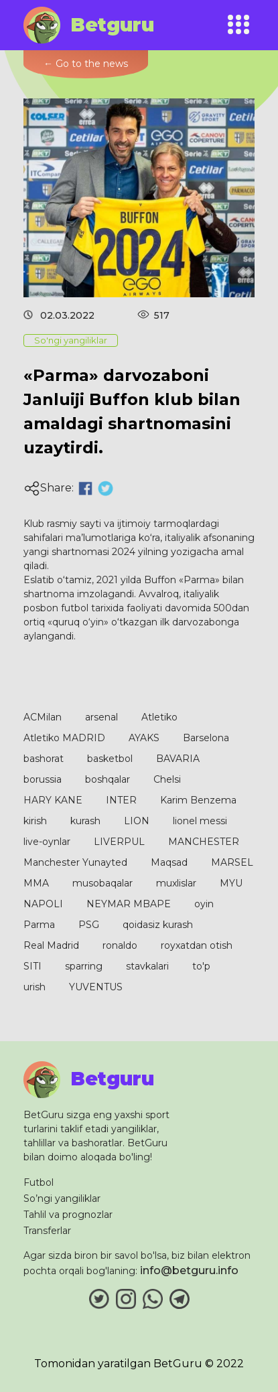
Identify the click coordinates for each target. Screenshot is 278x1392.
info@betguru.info (189, 1270)
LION (136, 821)
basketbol (110, 759)
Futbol (38, 1182)
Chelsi (167, 779)
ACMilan (42, 717)
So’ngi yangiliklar (61, 1198)
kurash (85, 821)
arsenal (101, 717)
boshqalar (107, 779)
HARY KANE (52, 800)
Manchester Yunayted (75, 862)
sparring (83, 966)
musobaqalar (102, 883)
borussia (42, 779)
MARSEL (232, 862)
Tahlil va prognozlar (68, 1215)
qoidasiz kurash (158, 925)
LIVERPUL (119, 842)
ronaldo (119, 945)
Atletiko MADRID (64, 738)
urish (34, 987)
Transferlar (47, 1231)
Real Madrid (51, 945)
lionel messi (200, 821)
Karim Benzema (198, 800)
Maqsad (169, 862)
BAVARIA (178, 759)
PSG (88, 925)
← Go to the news (86, 64)
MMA (36, 883)
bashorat (43, 759)
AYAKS (144, 738)
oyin (204, 904)
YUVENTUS (96, 987)
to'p (201, 966)
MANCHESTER (203, 842)
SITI (32, 966)
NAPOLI (43, 904)
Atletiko (159, 717)
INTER (121, 800)
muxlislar (176, 883)
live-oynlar (46, 842)
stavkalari (147, 966)
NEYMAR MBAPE (128, 904)
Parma (39, 925)
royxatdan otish (196, 945)
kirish (35, 821)
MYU (231, 883)
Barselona (206, 738)
